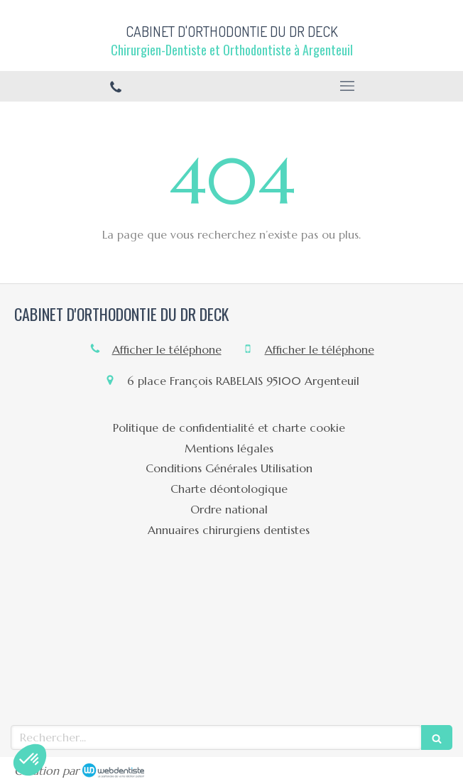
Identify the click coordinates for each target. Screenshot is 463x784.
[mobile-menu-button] (347, 86)
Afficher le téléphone (167, 349)
